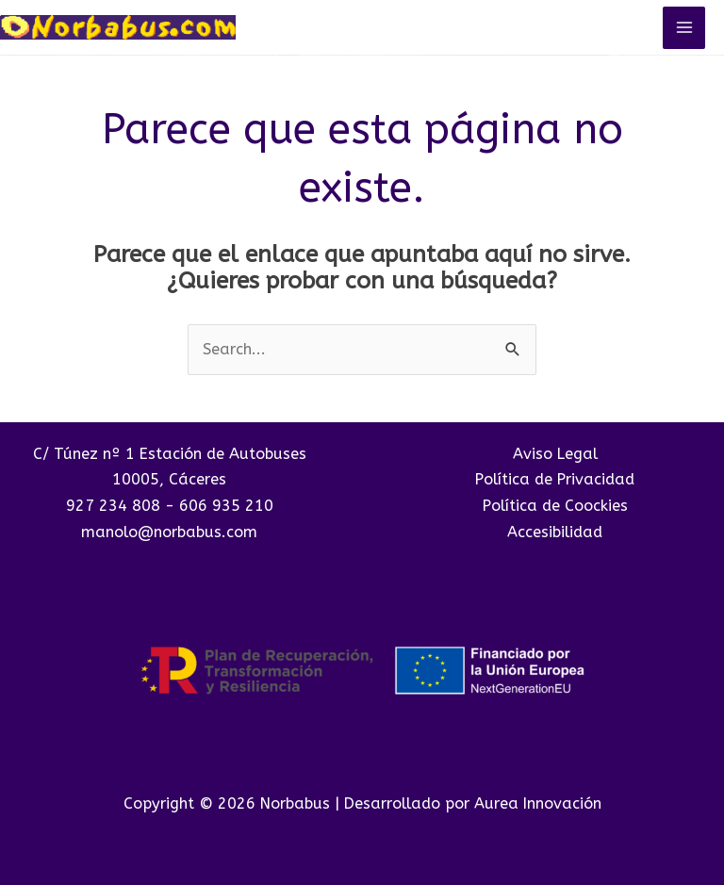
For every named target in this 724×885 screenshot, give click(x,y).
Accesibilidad (554, 532)
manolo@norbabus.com (169, 532)
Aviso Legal (555, 454)
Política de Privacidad (554, 479)
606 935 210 (226, 506)
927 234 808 (113, 506)
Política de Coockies (555, 506)
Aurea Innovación (537, 803)
